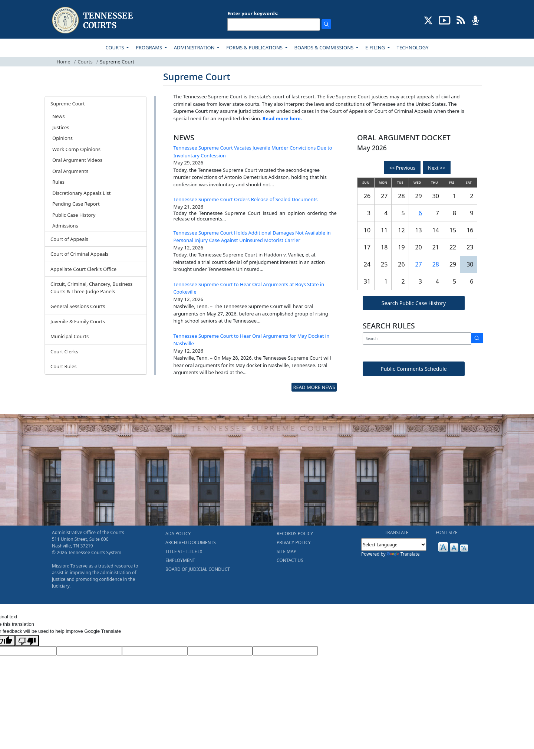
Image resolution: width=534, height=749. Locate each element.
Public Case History (73, 215)
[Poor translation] (27, 640)
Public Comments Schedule (413, 368)
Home (63, 61)
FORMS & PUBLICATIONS (255, 47)
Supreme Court (67, 103)
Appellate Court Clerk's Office (83, 269)
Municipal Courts (69, 336)
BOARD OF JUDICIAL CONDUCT (197, 569)
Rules (58, 182)
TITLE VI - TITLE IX (183, 551)
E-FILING (375, 47)
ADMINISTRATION (195, 47)
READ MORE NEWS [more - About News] (314, 387)
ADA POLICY (178, 533)
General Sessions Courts (77, 306)
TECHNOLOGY (413, 47)
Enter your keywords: (252, 13)
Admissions (65, 225)
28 (435, 264)
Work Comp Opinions (76, 149)
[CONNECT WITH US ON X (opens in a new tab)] (428, 19)
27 (418, 264)
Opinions (62, 138)
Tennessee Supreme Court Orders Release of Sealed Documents (246, 199)
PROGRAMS (149, 47)
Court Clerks (64, 351)
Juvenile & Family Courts (77, 321)
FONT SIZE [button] (447, 532)
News (58, 116)
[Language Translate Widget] (393, 544)
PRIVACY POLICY (294, 542)
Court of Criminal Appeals (79, 254)
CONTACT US (290, 560)
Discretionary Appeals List (81, 193)
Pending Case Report (76, 203)
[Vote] (285, 651)
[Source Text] (154, 651)
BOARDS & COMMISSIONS (324, 47)
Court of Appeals (69, 239)
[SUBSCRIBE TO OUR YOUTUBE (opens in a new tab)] (445, 19)
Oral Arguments (70, 171)
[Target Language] (89, 651)
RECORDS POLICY (295, 533)
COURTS (115, 47)
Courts (85, 61)
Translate (403, 554)
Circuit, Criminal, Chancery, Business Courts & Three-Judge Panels (91, 288)
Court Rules (63, 366)
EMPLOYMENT (180, 560)
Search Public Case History (414, 303)
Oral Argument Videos (77, 160)
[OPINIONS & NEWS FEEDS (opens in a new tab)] (460, 19)
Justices (60, 127)
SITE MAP (286, 551)
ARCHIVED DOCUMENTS (190, 542)
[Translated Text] (220, 651)
